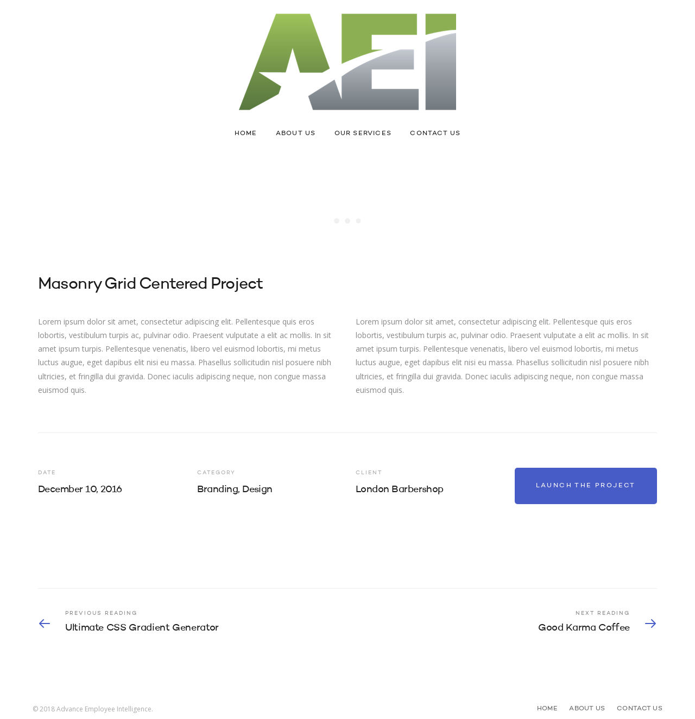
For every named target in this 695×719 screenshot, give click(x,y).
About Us (296, 133)
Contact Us (435, 133)
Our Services (362, 133)
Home (246, 133)
